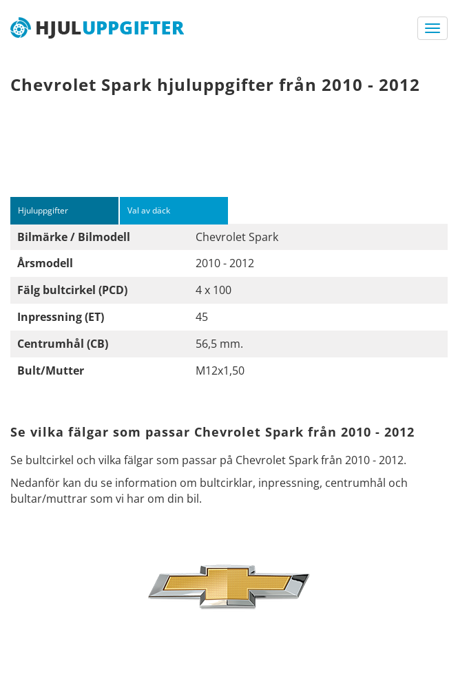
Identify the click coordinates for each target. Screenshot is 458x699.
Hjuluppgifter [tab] (43, 210)
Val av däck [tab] (148, 210)
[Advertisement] (229, 152)
